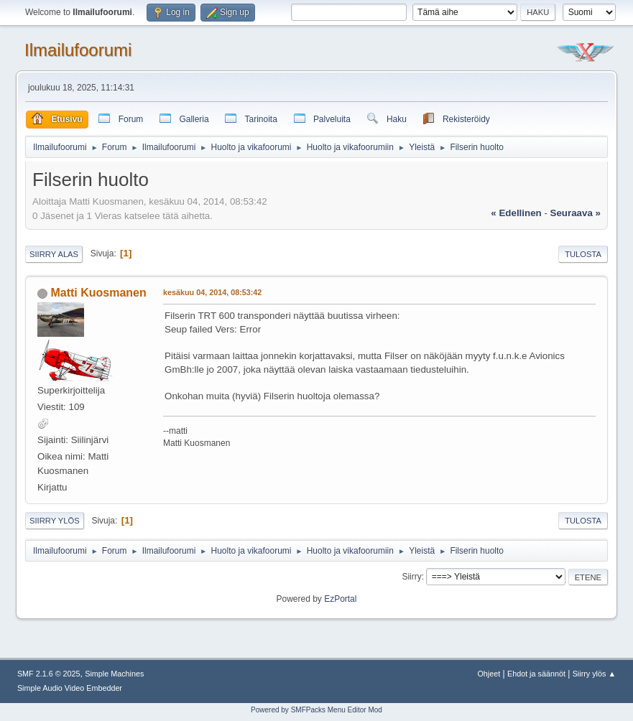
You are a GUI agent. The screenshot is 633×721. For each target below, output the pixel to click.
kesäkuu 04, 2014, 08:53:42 (212, 292)
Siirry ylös (54, 520)
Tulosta (583, 254)
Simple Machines (114, 673)
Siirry (411, 577)
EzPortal (340, 599)
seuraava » (575, 213)
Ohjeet (488, 673)
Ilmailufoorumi (77, 50)
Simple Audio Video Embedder (69, 688)
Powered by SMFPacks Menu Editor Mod (316, 710)
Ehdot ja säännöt (536, 673)
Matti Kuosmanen (98, 293)
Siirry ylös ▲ (594, 673)
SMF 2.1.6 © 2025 (48, 673)
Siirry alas (53, 254)
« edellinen (516, 213)
